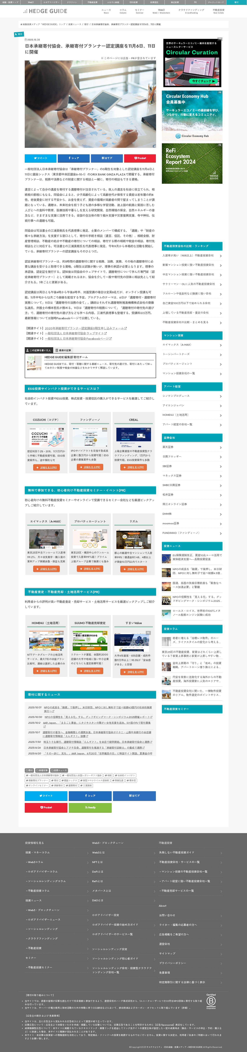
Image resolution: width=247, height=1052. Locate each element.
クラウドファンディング (191, 11)
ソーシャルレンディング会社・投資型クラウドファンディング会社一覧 (122, 970)
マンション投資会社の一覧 (179, 373)
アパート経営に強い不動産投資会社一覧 (185, 881)
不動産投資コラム (39, 890)
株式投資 (175, 2)
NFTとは (97, 862)
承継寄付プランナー (38, 780)
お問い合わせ (167, 915)
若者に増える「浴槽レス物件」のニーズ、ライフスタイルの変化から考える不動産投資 (197, 640)
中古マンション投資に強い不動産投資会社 (188, 274)
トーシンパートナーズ (176, 354)
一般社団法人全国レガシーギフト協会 (83, 775)
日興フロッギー (172, 456)
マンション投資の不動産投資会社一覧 (184, 871)
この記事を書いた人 (40, 350)
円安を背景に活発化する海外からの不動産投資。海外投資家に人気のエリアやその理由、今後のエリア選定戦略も (197, 679)
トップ (10, 2)
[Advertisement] (192, 213)
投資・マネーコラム (37, 852)
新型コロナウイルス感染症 (96, 780)
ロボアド (51, 2)
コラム (122, 11)
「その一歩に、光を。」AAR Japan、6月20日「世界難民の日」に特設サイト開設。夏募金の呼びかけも (98, 755)
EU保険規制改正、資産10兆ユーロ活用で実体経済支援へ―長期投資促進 (197, 557)
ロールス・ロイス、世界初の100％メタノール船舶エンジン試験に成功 (196, 613)
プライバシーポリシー (172, 963)
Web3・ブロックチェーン (44, 910)
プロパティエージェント (177, 363)
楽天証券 (168, 447)
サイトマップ (167, 953)
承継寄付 (58, 785)
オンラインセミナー (38, 785)
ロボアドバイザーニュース (44, 919)
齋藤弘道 (119, 780)
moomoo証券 (171, 523)
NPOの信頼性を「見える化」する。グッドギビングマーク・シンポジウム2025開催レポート (97, 717)
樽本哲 (132, 780)
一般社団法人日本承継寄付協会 (44, 775)
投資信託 (154, 2)
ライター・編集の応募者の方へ (178, 925)
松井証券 (168, 494)
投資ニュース (60, 770)
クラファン (72, 2)
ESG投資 (134, 2)
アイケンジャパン (173, 405)
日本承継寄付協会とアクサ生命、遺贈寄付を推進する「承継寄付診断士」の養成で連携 (92, 747)
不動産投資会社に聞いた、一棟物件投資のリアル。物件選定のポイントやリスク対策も (197, 693)
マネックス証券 (172, 475)
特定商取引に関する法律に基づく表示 (182, 982)
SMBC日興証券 (171, 485)
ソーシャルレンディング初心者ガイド (115, 958)
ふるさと (113, 2)
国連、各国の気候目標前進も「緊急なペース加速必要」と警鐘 (197, 585)
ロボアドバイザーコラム (43, 871)
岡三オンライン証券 (175, 504)
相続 (109, 775)
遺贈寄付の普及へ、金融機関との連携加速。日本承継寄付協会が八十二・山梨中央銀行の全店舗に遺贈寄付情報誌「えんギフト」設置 (97, 734)
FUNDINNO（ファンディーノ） (182, 533)
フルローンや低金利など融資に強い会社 (187, 293)
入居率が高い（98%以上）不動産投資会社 (188, 255)
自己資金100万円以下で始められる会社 (186, 303)
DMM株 (167, 513)
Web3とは (98, 852)
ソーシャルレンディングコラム (47, 881)
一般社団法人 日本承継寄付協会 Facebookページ (77, 338)
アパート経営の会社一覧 (177, 424)
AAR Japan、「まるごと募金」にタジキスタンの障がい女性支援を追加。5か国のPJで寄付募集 (97, 722)
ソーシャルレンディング (43, 929)
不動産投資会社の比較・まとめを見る (186, 322)
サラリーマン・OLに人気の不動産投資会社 (189, 284)
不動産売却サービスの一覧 (177, 890)
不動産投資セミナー (40, 967)
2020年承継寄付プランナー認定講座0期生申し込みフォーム (84, 328)
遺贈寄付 (72, 785)
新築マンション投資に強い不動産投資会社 (188, 265)
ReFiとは (97, 881)
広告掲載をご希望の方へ (174, 934)
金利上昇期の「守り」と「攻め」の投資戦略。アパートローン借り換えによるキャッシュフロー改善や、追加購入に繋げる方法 (197, 665)
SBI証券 (167, 466)
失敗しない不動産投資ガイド (176, 852)
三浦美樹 (87, 785)
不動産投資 (92, 2)
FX (195, 2)
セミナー (139, 11)
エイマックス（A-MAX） (178, 344)
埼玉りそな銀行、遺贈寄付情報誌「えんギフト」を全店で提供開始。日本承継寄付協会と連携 (96, 742)
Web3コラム (35, 862)
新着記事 (43, 770)
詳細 (184, 1007)
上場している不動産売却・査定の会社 (186, 312)
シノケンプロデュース (176, 396)
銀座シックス (70, 780)
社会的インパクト (126, 775)
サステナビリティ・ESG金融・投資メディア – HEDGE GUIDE (174, 1047)
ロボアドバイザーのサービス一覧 (112, 934)
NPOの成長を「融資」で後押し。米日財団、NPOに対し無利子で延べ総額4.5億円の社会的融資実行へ (98, 709)
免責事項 (164, 972)
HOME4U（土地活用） (176, 415)
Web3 (161, 11)
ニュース (106, 11)
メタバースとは (101, 890)
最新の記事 (65, 350)
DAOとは (97, 900)
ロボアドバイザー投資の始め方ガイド (115, 924)
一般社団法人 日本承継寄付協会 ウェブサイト (74, 333)
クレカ (216, 2)
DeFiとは (97, 871)
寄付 (237, 2)
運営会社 (164, 944)
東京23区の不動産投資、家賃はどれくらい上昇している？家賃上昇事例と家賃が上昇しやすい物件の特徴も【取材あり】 (192, 654)
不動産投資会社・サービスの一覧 (179, 862)
